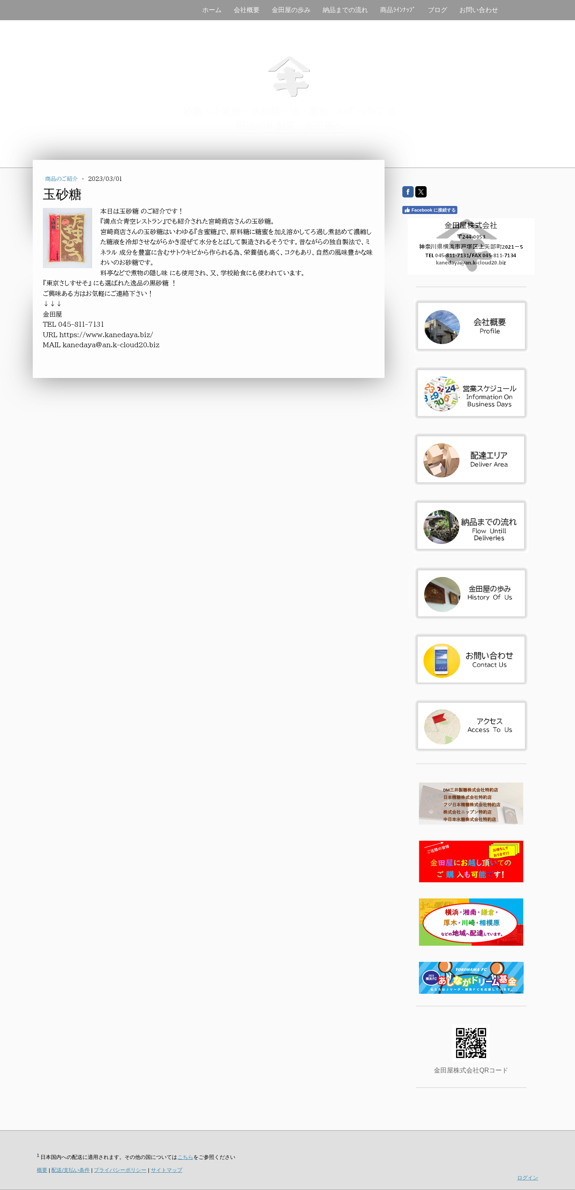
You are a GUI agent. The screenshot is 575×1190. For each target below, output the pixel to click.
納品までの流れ (345, 9)
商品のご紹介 (62, 179)
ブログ (437, 9)
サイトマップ (166, 1170)
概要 (42, 1170)
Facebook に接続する (430, 210)
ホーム (212, 9)
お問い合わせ (478, 9)
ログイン (527, 1178)
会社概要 (247, 9)
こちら (185, 1157)
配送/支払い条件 (70, 1170)
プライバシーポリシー (120, 1170)
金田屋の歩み (291, 9)
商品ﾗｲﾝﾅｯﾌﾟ (398, 9)
